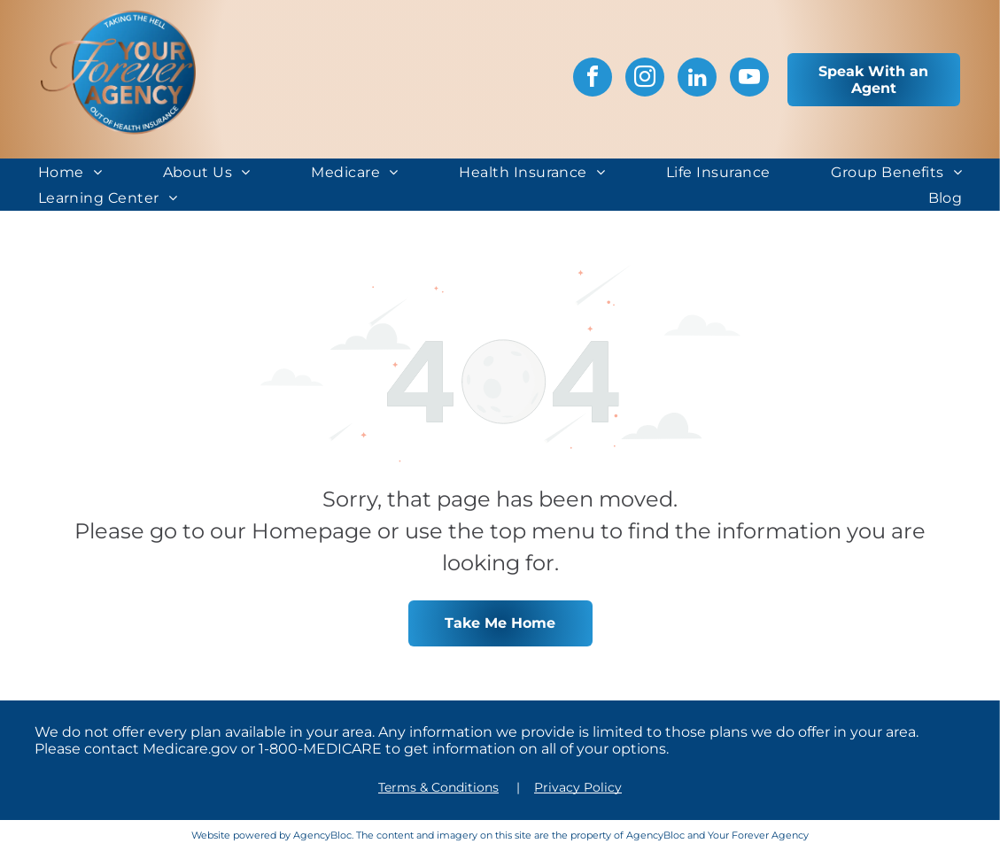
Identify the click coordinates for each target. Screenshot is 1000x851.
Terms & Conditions (438, 787)
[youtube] (749, 79)
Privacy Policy (578, 787)
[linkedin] (697, 79)
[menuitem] (70, 171)
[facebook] (592, 79)
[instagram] (644, 79)
